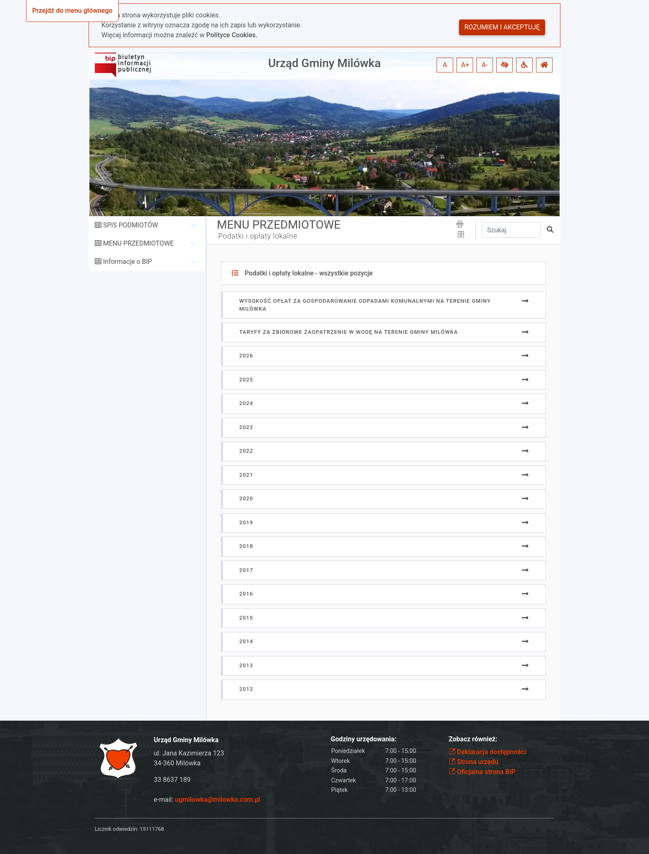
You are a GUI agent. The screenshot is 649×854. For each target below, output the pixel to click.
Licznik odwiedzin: (116, 829)
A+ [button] (465, 65)
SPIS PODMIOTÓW (130, 225)
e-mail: (207, 799)
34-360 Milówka (177, 763)
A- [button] (485, 65)
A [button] (445, 65)
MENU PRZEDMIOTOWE (138, 243)
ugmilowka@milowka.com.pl (217, 799)
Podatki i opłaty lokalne (257, 236)
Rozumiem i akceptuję (502, 27)
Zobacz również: (473, 739)
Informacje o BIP (127, 261)
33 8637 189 (172, 780)
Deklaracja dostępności (487, 752)
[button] (504, 65)
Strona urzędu (473, 762)
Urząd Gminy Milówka (324, 63)
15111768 (152, 829)
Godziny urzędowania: (363, 739)
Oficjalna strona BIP (482, 772)
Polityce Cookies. (231, 35)
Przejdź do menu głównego (72, 10)
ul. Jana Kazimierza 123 (189, 753)
